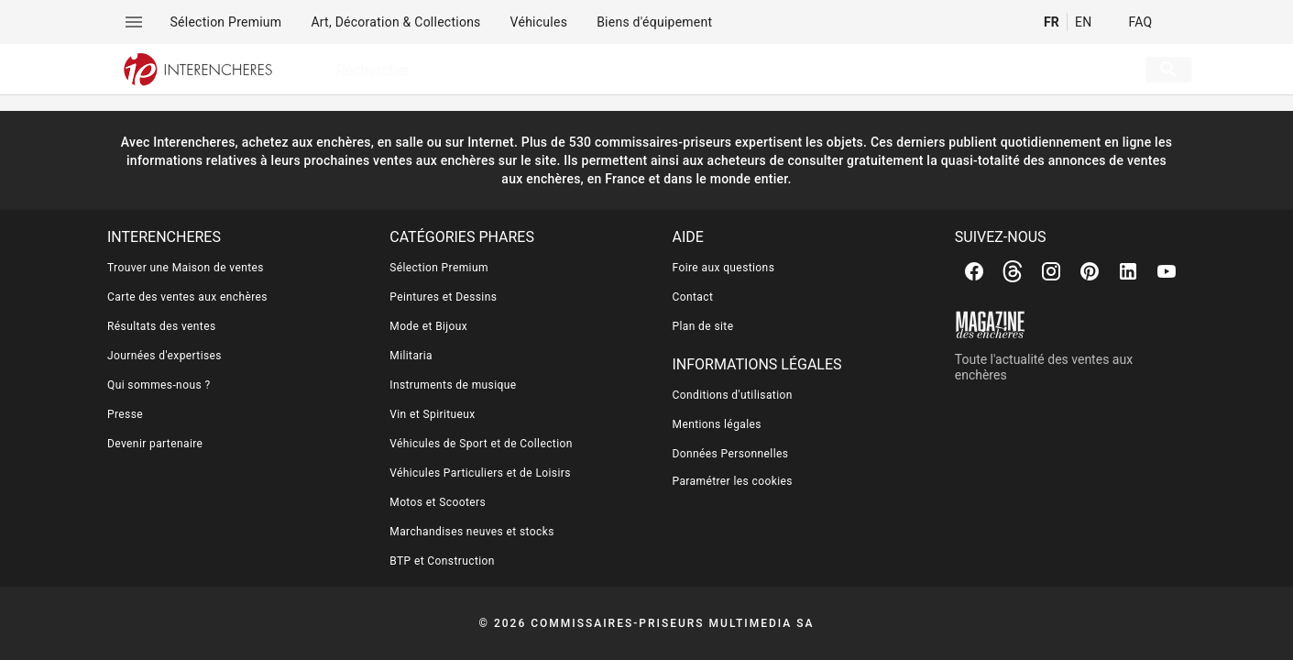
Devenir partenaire (155, 443)
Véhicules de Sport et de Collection (481, 443)
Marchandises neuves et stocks (471, 531)
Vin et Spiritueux (432, 414)
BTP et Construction (442, 561)
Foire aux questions (724, 267)
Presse (125, 414)
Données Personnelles (731, 453)
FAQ (1140, 22)
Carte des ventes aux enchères (187, 297)
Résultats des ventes (161, 326)
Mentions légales (717, 424)
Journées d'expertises (164, 355)
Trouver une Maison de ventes (185, 267)
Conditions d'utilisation (733, 395)
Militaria (411, 355)
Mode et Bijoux (428, 326)
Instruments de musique (452, 385)
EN (1083, 22)
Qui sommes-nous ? (158, 385)
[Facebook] (974, 271)
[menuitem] (226, 22)
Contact (693, 297)
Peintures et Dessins (443, 297)
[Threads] (1012, 271)
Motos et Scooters (437, 502)
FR (1051, 22)
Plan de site (703, 326)
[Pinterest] (1089, 271)
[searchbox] (709, 70)
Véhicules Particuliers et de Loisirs (480, 473)
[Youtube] (1166, 271)
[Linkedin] (1128, 271)
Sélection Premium (438, 267)
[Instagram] (1051, 271)
